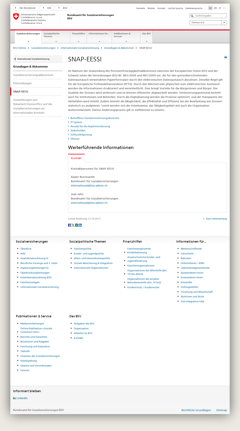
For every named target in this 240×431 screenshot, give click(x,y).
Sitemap (221, 410)
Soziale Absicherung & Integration (93, 263)
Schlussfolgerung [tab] (81, 134)
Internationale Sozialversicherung (80, 47)
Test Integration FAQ (192, 301)
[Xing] (77, 224)
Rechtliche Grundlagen (196, 410)
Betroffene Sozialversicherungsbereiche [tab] (94, 118)
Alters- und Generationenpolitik (92, 258)
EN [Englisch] (225, 8)
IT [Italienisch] (220, 8)
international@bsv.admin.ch (89, 185)
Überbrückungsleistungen (35, 272)
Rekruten (186, 258)
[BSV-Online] (66, 18)
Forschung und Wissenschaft (197, 291)
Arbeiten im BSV (83, 333)
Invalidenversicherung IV (34, 258)
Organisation (81, 328)
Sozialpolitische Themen (51, 35)
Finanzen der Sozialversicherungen (40, 355)
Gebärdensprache (193, 8)
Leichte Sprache (175, 8)
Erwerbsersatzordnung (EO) (35, 277)
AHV (23, 253)
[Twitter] (73, 224)
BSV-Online (19, 47)
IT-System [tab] (76, 122)
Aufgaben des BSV (84, 323)
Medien (151, 8)
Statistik (25, 351)
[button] (192, 16)
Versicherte (187, 253)
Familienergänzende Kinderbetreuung (139, 250)
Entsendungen (22, 83)
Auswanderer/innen (192, 272)
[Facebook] (70, 224)
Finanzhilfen (78, 33)
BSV (63, 8)
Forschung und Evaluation (35, 346)
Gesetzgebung (28, 360)
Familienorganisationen (140, 265)
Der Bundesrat (25, 8)
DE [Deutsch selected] (210, 8)
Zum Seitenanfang (216, 218)
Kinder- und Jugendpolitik (89, 253)
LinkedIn (22, 398)
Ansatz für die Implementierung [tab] (90, 126)
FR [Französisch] (215, 8)
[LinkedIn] (80, 224)
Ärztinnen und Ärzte (192, 296)
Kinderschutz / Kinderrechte (143, 287)
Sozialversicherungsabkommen (33, 75)
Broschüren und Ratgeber (34, 341)
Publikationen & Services (122, 35)
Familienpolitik (82, 248)
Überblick (25, 248)
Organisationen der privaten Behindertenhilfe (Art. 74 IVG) (144, 280)
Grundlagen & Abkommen (119, 47)
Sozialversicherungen (29, 35)
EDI (47, 8)
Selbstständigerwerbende (195, 267)
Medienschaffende (191, 248)
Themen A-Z (208, 22)
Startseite (140, 8)
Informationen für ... (99, 33)
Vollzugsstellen (189, 286)
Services (24, 370)
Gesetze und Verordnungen (36, 365)
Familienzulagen (30, 282)
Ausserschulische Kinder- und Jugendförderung (143, 259)
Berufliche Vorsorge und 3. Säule (38, 263)
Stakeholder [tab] (78, 130)
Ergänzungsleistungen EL (34, 267)
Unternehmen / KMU (192, 263)
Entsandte (186, 282)
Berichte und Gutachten (33, 336)
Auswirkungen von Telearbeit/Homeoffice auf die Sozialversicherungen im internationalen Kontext (32, 106)
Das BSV (146, 33)
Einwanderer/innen (192, 277)
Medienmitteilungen (32, 323)
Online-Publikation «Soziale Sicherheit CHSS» (36, 330)
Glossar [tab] (75, 138)
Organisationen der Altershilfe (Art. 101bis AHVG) (147, 272)
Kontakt (161, 8)
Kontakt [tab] (76, 158)
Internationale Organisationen (91, 267)
